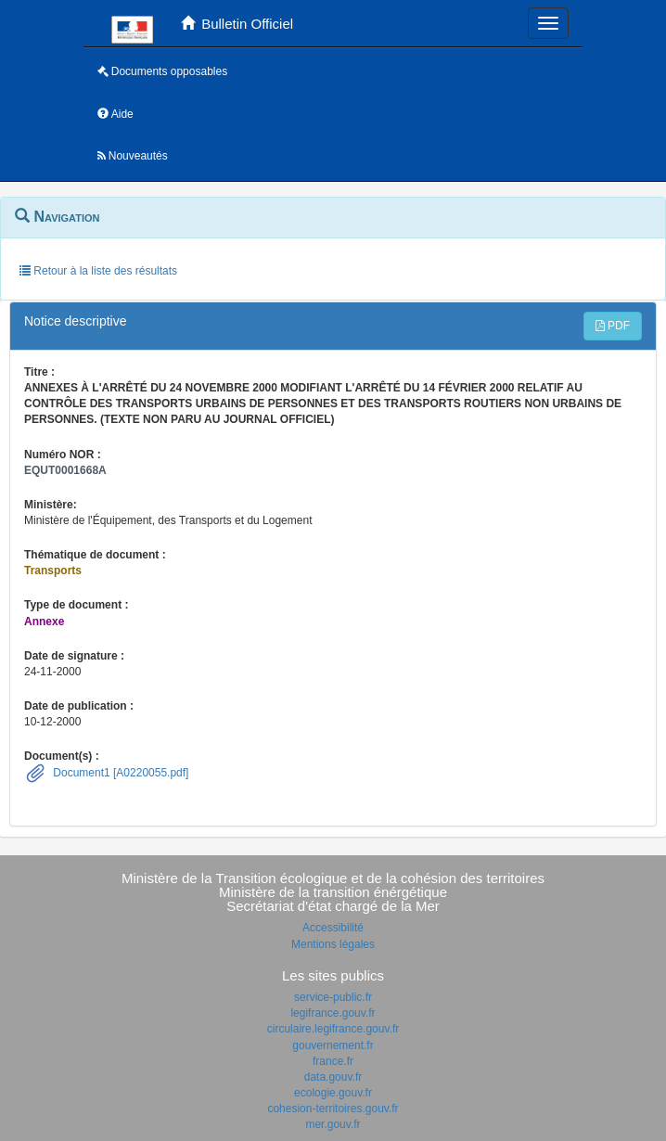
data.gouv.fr (333, 1076)
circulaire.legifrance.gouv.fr (333, 1028)
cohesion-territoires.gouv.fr (332, 1108)
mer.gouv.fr (332, 1124)
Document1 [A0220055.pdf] (119, 772)
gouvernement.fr (332, 1045)
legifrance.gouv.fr (332, 1012)
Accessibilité (333, 927)
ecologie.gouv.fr (333, 1092)
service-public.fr (333, 997)
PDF (613, 325)
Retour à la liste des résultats (98, 270)
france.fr (333, 1061)
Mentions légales (333, 944)
